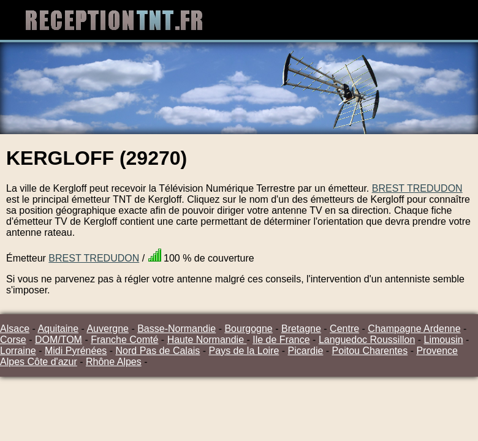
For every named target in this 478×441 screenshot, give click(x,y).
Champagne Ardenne (414, 328)
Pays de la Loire (244, 350)
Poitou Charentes (370, 350)
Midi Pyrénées (76, 350)
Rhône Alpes (114, 361)
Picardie (306, 350)
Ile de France (280, 339)
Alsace (14, 328)
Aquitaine (57, 328)
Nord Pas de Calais (158, 350)
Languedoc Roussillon (367, 339)
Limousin (443, 339)
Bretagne (301, 328)
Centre (344, 328)
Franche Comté (124, 339)
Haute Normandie (207, 339)
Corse (13, 339)
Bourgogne (248, 328)
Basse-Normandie (176, 328)
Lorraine (18, 350)
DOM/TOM (58, 339)
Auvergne (107, 328)
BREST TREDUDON (417, 188)
